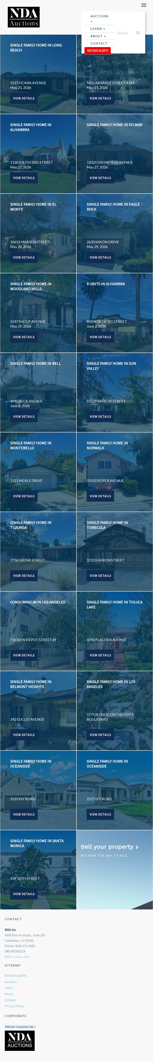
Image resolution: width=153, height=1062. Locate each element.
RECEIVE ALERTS (97, 51)
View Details (24, 98)
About (98, 36)
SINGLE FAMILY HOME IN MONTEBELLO (30, 445)
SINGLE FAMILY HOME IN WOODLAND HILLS (30, 286)
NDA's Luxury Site (17, 957)
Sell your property (110, 846)
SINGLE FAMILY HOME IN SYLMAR (114, 124)
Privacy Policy (15, 1006)
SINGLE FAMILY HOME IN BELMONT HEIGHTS (30, 684)
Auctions (99, 18)
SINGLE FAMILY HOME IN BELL (35, 363)
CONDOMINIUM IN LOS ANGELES (37, 602)
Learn (97, 28)
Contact (99, 43)
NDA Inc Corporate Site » (20, 1026)
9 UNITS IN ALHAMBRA (106, 283)
